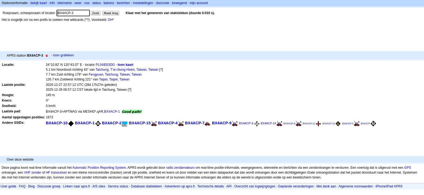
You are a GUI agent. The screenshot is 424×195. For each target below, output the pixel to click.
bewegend (179, 3)
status (96, 3)
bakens (109, 3)
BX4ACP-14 (268, 123)
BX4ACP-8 (289, 123)
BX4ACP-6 (246, 123)
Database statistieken (146, 186)
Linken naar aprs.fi (76, 186)
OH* (111, 20)
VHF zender (32, 172)
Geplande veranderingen (296, 186)
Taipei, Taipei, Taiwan (114, 79)
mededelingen (143, 3)
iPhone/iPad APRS (389, 186)
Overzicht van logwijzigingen (254, 186)
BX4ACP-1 (112, 111)
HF (48, 172)
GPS (407, 168)
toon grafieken (63, 55)
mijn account (199, 3)
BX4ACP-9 (221, 123)
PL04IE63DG (105, 65)
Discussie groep (48, 186)
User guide (8, 186)
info (52, 3)
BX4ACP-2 (111, 123)
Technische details (210, 186)
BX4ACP (365, 123)
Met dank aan (326, 186)
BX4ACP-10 (56, 123)
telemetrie (65, 3)
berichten (123, 3)
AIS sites (98, 186)
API (228, 186)
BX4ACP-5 (347, 123)
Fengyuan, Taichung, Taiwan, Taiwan (115, 74)
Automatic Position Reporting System (99, 168)
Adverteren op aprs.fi (179, 186)
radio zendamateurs (180, 168)
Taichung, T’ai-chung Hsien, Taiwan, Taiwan (126, 70)
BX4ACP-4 (167, 123)
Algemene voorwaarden (356, 186)
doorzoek (162, 3)
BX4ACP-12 (328, 123)
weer (78, 3)
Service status (118, 186)
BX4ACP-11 (309, 123)
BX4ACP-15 (140, 123)
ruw (87, 3)
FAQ (22, 186)
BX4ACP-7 (194, 123)
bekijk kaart (39, 3)
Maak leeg (111, 13)
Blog (31, 186)
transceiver (59, 172)
